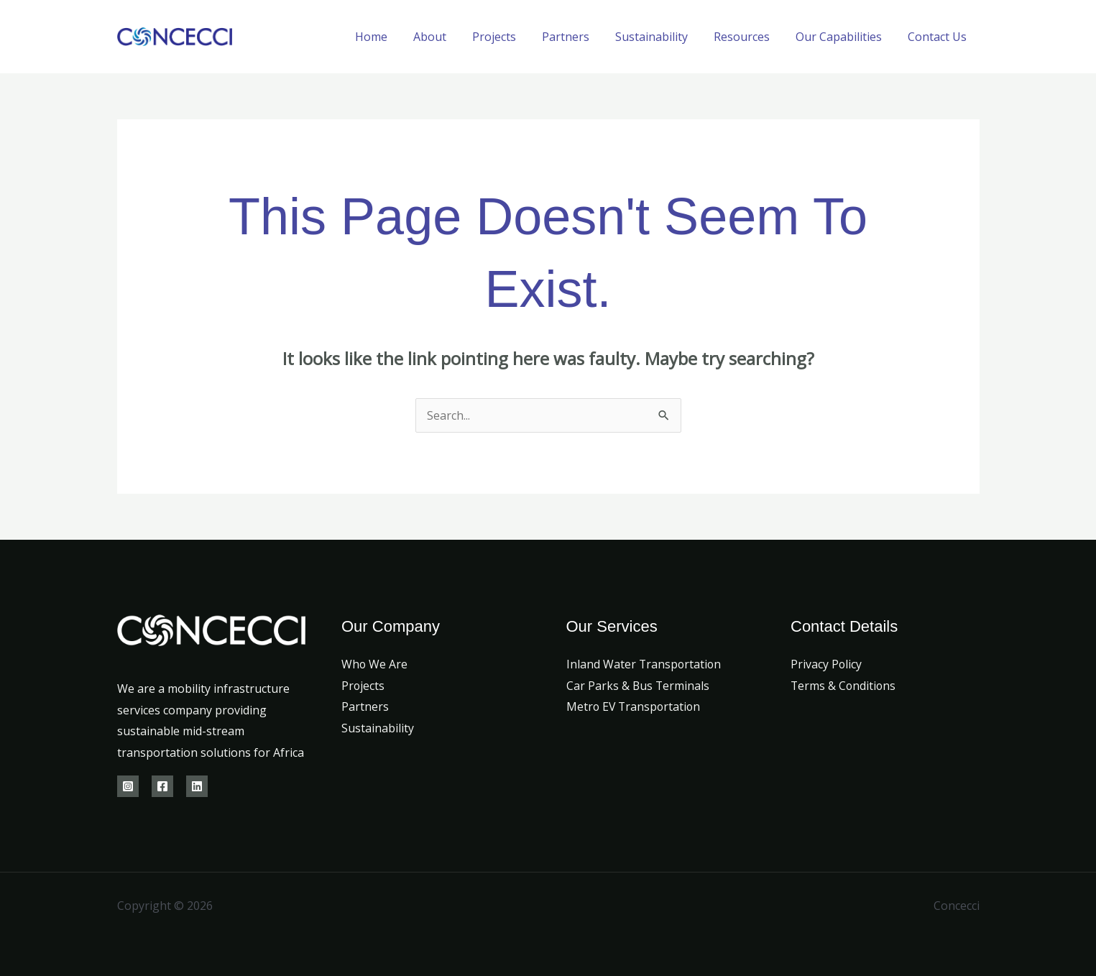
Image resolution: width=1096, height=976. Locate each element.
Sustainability (661, 37)
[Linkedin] (197, 786)
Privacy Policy (826, 664)
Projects (510, 37)
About (448, 37)
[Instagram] (128, 786)
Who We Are (374, 664)
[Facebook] (162, 786)
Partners (578, 37)
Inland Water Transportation (644, 664)
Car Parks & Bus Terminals (638, 686)
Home (393, 37)
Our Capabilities (843, 37)
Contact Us (938, 37)
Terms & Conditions (844, 686)
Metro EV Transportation (635, 706)
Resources (749, 37)
